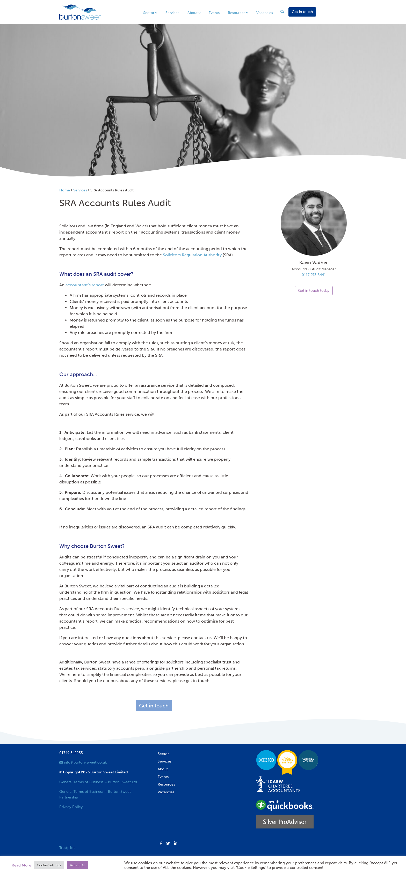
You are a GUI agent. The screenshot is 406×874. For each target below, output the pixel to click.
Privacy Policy (71, 806)
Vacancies (264, 12)
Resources (236, 12)
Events (214, 12)
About (192, 12)
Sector (148, 12)
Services (172, 12)
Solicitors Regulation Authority (192, 254)
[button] (161, 844)
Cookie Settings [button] (49, 865)
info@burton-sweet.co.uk (83, 762)
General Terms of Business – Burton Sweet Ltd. (98, 782)
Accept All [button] (77, 865)
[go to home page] (80, 11)
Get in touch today (313, 290)
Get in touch (302, 11)
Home (64, 190)
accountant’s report (85, 284)
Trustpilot (67, 847)
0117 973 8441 (314, 274)
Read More (21, 865)
